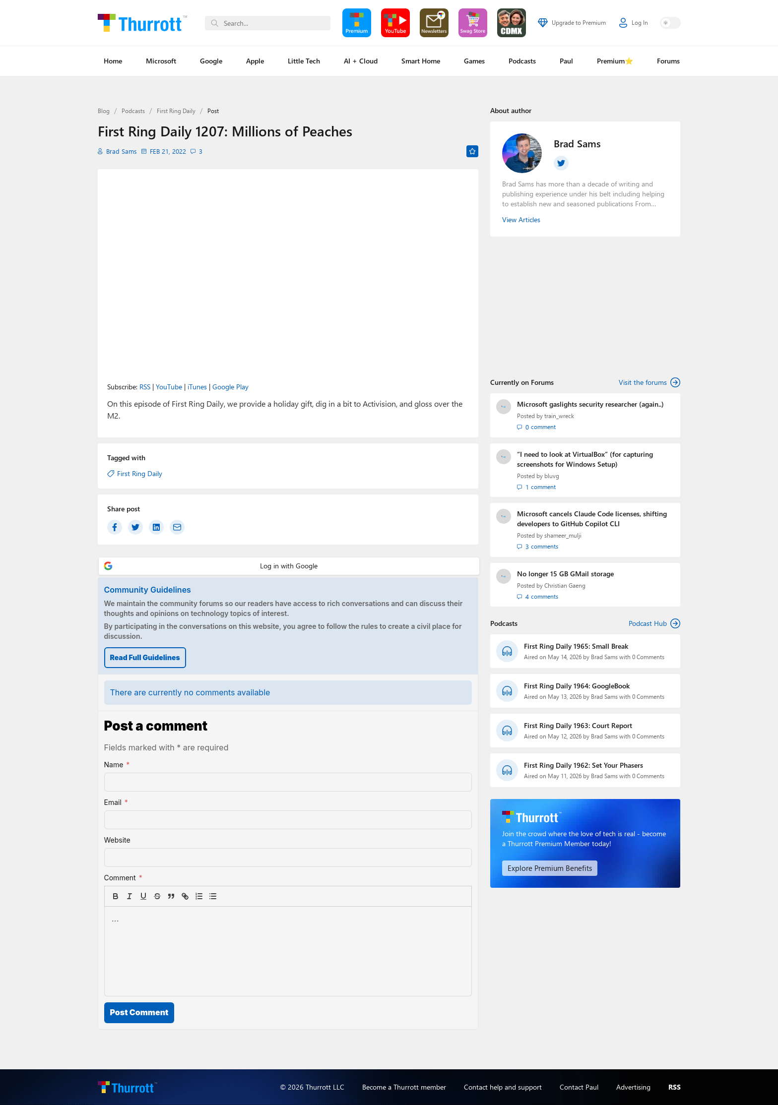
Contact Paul (579, 1087)
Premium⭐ (615, 60)
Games (474, 60)
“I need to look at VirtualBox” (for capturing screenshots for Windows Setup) (585, 458)
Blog (104, 111)
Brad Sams (119, 151)
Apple (255, 60)
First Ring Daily (176, 111)
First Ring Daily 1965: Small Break (576, 645)
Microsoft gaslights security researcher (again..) (590, 404)
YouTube (169, 386)
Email (116, 802)
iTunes (197, 386)
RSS (144, 386)
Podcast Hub (654, 622)
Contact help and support (503, 1087)
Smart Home (420, 60)
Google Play (230, 386)
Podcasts (522, 60)
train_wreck (559, 416)
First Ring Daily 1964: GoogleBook (577, 684)
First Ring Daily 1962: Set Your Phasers (583, 764)
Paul (566, 60)
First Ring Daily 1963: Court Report (578, 724)
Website (117, 840)
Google (211, 60)
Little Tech (304, 60)
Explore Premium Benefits (546, 866)
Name (117, 765)
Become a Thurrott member (404, 1087)
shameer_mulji (563, 535)
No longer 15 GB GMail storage (565, 572)
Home (113, 60)
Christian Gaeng (564, 584)
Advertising (633, 1087)
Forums (668, 60)
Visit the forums (649, 382)
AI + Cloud (361, 60)
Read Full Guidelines (145, 657)
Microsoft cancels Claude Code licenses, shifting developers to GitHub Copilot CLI (592, 518)
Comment (123, 878)
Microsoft (161, 60)
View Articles (521, 219)
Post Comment (139, 1012)
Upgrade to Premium (572, 22)
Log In (633, 23)
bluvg (551, 475)
